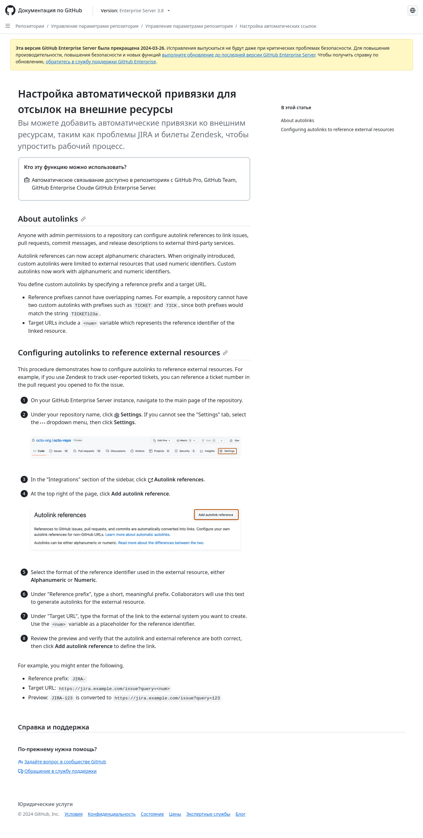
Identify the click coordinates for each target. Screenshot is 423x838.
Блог (241, 814)
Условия (74, 814)
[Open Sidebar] (8, 26)
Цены (175, 814)
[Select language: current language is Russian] (413, 10)
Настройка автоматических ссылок (278, 26)
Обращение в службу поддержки (57, 771)
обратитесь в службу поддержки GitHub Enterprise (101, 61)
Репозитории (29, 26)
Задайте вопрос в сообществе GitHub (62, 762)
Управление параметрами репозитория (94, 26)
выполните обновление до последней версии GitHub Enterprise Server (238, 55)
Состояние (152, 814)
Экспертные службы (208, 814)
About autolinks (52, 218)
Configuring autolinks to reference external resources (123, 352)
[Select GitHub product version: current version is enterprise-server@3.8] (135, 10)
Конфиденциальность (112, 814)
